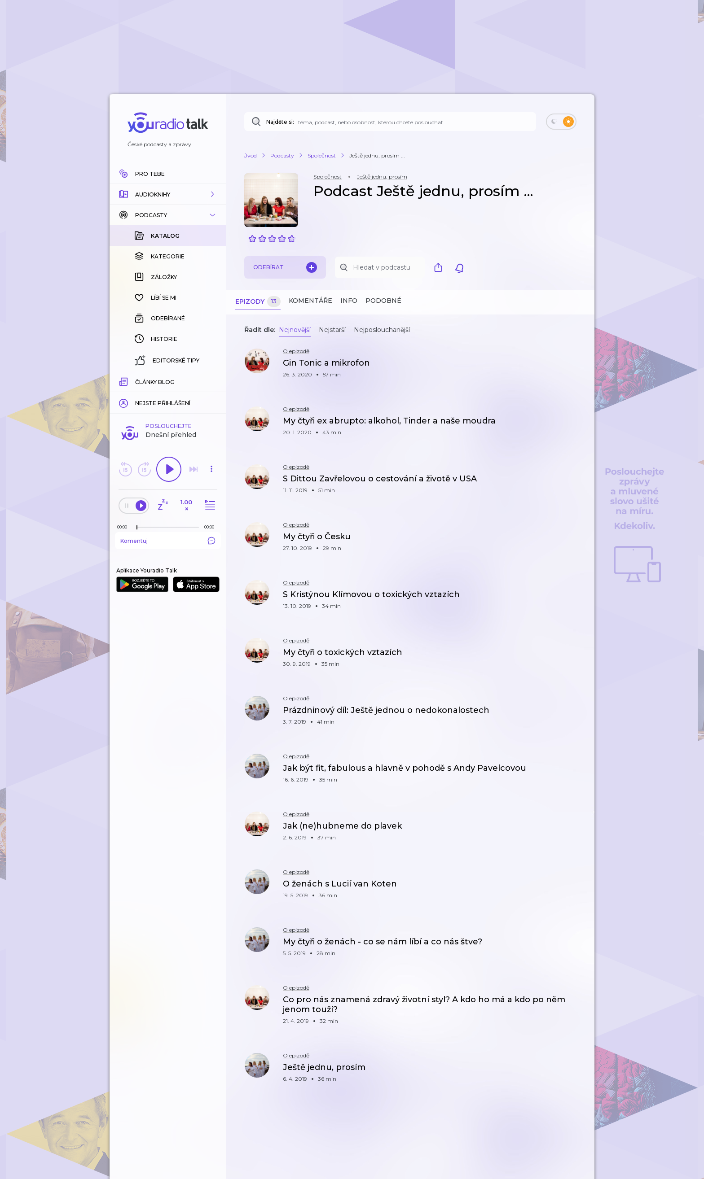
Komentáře (310, 301)
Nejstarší (332, 330)
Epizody (258, 302)
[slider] (137, 381)
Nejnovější (295, 330)
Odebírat (285, 267)
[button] (168, 194)
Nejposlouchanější (382, 330)
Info (348, 301)
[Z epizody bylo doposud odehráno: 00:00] (124, 380)
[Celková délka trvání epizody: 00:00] (211, 380)
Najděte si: (280, 121)
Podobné (383, 301)
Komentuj (168, 394)
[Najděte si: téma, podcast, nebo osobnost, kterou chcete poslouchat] (390, 121)
